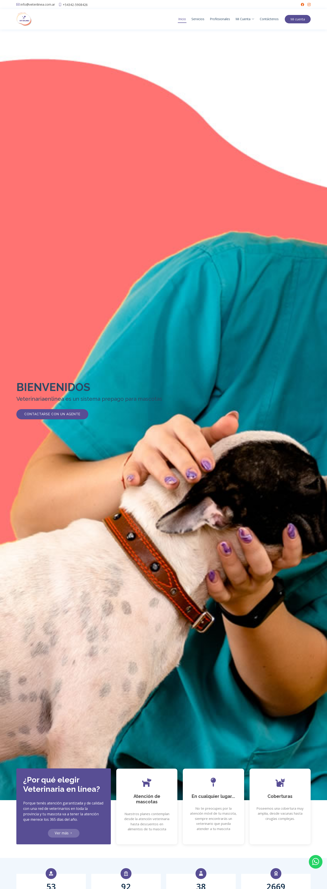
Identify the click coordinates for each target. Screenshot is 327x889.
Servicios (197, 19)
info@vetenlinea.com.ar (37, 4)
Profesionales (220, 19)
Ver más (64, 833)
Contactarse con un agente (52, 414)
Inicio (182, 19)
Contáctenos (269, 19)
